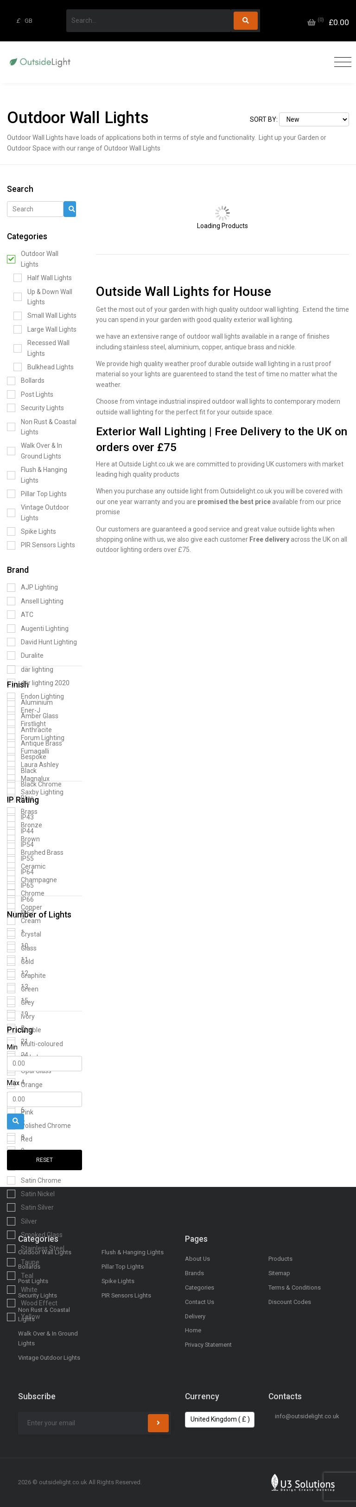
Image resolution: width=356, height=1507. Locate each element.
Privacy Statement (208, 1344)
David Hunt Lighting (42, 642)
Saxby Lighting (35, 792)
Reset (44, 1160)
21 (17, 1041)
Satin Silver (30, 1207)
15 (17, 1000)
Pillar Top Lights (37, 494)
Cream (24, 921)
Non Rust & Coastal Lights (41, 427)
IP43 (20, 817)
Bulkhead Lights (43, 367)
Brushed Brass (35, 852)
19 (17, 1014)
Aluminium (30, 702)
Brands (194, 1273)
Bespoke (26, 757)
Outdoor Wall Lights (32, 259)
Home (193, 1330)
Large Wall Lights (44, 329)
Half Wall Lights (42, 278)
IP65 (20, 885)
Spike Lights (31, 531)
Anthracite (29, 730)
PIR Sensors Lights (41, 545)
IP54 (20, 844)
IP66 (20, 899)
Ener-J (23, 710)
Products (280, 1258)
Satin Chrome (34, 1180)
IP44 (20, 831)
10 (17, 946)
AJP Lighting (32, 587)
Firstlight (26, 724)
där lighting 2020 (38, 683)
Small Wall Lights (44, 316)
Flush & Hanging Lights (37, 475)
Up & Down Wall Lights (42, 297)
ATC (20, 614)
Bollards (25, 381)
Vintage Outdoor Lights (38, 512)
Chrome (25, 894)
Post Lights (30, 394)
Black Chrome (34, 784)
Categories (199, 1287)
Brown (23, 839)
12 (17, 973)
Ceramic (26, 866)
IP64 (20, 872)
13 (17, 987)
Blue (20, 798)
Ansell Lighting (35, 601)
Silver (22, 1221)
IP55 (20, 858)
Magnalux (28, 778)
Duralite (25, 655)
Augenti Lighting (38, 628)
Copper (24, 907)
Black (22, 771)
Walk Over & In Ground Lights (34, 450)
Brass (22, 811)
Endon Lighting (35, 697)
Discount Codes (289, 1301)
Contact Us (199, 1301)
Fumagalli (28, 751)
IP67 (20, 913)
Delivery (195, 1316)
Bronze (24, 825)
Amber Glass (32, 716)
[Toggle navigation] (340, 62)
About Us (197, 1258)
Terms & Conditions (294, 1287)
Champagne (32, 880)
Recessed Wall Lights (41, 348)
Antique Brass (34, 743)
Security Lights (35, 408)
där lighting (30, 669)
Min (12, 1047)
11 (17, 960)
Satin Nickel (31, 1194)
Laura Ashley (33, 765)
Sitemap (279, 1273)
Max (13, 1083)
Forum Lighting (35, 738)
